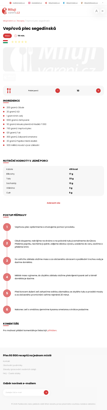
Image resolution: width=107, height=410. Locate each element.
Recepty (20, 21)
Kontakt (6, 361)
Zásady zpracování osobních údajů (19, 369)
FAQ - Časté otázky (11, 373)
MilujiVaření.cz (9, 21)
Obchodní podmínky (12, 365)
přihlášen (52, 330)
